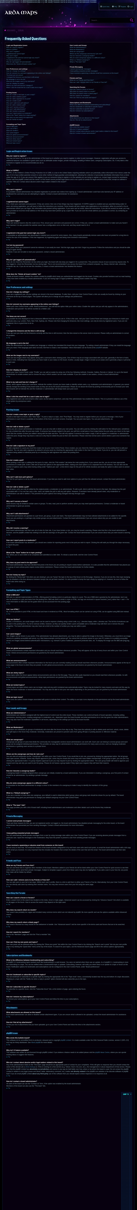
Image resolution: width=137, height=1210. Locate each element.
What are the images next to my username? (20, 81)
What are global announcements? (17, 134)
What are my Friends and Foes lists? (82, 80)
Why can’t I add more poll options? (17, 103)
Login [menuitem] (131, 6)
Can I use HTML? (12, 128)
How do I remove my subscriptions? (81, 111)
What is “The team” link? (78, 62)
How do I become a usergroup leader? (82, 55)
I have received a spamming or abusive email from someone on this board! (94, 73)
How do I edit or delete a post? (16, 97)
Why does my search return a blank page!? (84, 93)
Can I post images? (12, 132)
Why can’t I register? (13, 51)
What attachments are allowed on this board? (84, 118)
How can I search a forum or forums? (82, 89)
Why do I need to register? (15, 47)
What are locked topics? (14, 141)
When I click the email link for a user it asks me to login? (24, 87)
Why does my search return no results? (82, 91)
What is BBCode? (12, 126)
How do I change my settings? (16, 71)
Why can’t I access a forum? (15, 107)
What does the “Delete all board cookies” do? (21, 64)
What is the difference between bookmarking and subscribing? (90, 104)
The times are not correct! (14, 75)
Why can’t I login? (12, 55)
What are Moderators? (77, 49)
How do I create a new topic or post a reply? (20, 94)
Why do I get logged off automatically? (18, 62)
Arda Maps (11, 30)
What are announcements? (15, 137)
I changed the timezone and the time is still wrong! (22, 77)
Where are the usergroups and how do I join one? (86, 53)
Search (131, 20)
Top (9, 165)
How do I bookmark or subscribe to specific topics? (86, 106)
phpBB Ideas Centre (102, 1052)
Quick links (105, 6)
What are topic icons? (13, 143)
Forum (20, 30)
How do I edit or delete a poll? (16, 105)
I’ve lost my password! (13, 60)
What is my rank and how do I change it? (19, 85)
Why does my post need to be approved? (19, 117)
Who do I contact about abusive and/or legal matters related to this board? (94, 131)
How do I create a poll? (13, 101)
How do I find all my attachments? (81, 120)
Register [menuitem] (123, 6)
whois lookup (30, 1067)
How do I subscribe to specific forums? (82, 109)
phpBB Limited (66, 1040)
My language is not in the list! (15, 79)
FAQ (115, 6)
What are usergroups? (77, 51)
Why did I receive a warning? (15, 111)
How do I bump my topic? (14, 119)
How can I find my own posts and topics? (83, 97)
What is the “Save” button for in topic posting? (21, 115)
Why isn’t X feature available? (79, 129)
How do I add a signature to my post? (18, 99)
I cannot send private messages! (80, 69)
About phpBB (36, 1042)
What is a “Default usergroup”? (80, 60)
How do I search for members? (80, 95)
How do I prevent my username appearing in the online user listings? (28, 73)
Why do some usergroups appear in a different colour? (87, 57)
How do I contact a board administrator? (83, 133)
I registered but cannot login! (15, 53)
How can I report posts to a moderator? (19, 113)
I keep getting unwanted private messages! (84, 71)
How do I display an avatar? (15, 83)
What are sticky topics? (13, 139)
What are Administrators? (78, 47)
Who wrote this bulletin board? (80, 127)
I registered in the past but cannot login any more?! (22, 57)
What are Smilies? (12, 130)
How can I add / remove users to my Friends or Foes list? (88, 82)
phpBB (98, 348)
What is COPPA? (12, 49)
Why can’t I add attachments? (16, 109)
